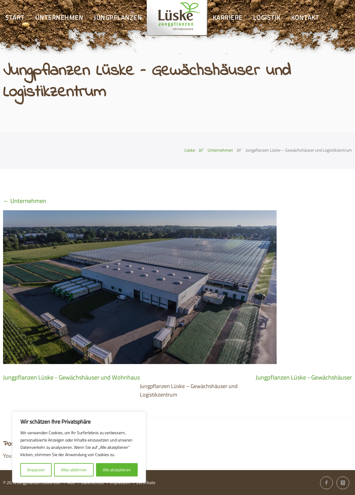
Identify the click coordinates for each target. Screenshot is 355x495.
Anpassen (36, 469)
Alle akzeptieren (117, 469)
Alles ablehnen (74, 469)
